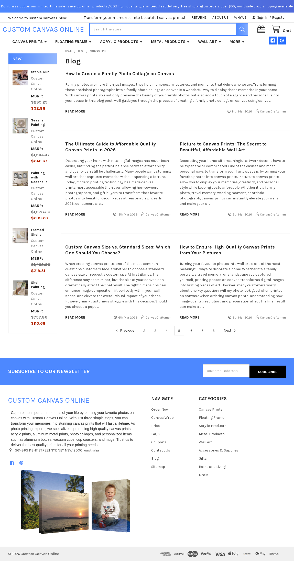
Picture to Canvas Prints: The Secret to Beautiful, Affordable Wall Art (223, 163)
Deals (203, 490)
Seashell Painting (38, 138)
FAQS (155, 449)
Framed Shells (37, 248)
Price (155, 441)
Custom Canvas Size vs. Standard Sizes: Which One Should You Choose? (117, 266)
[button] (75, 517)
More (237, 57)
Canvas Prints (29, 57)
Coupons (158, 457)
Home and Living (212, 482)
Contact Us (160, 465)
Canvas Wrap (162, 433)
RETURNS (199, 17)
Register (279, 17)
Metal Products (170, 57)
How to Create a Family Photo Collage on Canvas (119, 90)
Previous (124, 346)
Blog (155, 473)
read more (75, 127)
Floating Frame (73, 57)
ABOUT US (220, 17)
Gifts (203, 473)
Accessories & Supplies (218, 465)
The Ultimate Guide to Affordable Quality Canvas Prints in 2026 (110, 163)
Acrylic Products (121, 57)
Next (230, 346)
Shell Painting (38, 301)
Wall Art (209, 57)
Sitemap (158, 482)
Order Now (160, 424)
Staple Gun (40, 88)
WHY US (240, 17)
